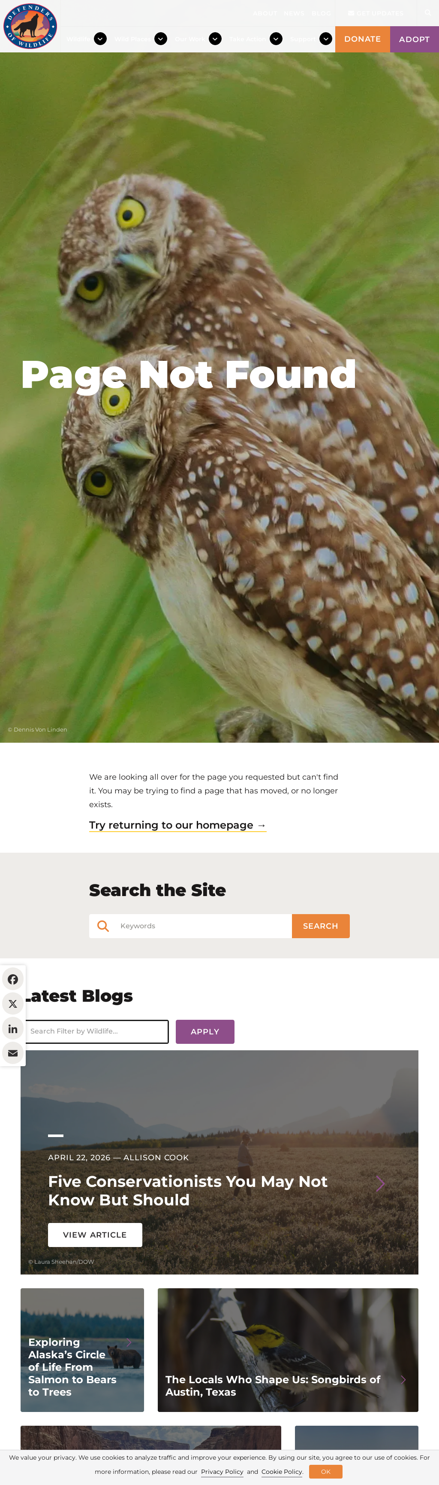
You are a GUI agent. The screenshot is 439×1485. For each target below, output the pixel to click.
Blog (321, 13)
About (265, 13)
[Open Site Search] (428, 13)
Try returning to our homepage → (178, 877)
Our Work (190, 39)
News (294, 13)
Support (303, 39)
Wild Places (132, 39)
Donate (363, 39)
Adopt (414, 39)
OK (326, 1472)
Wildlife (78, 39)
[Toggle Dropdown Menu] (100, 39)
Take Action (247, 39)
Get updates (376, 13)
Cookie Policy (282, 1472)
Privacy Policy (222, 1472)
